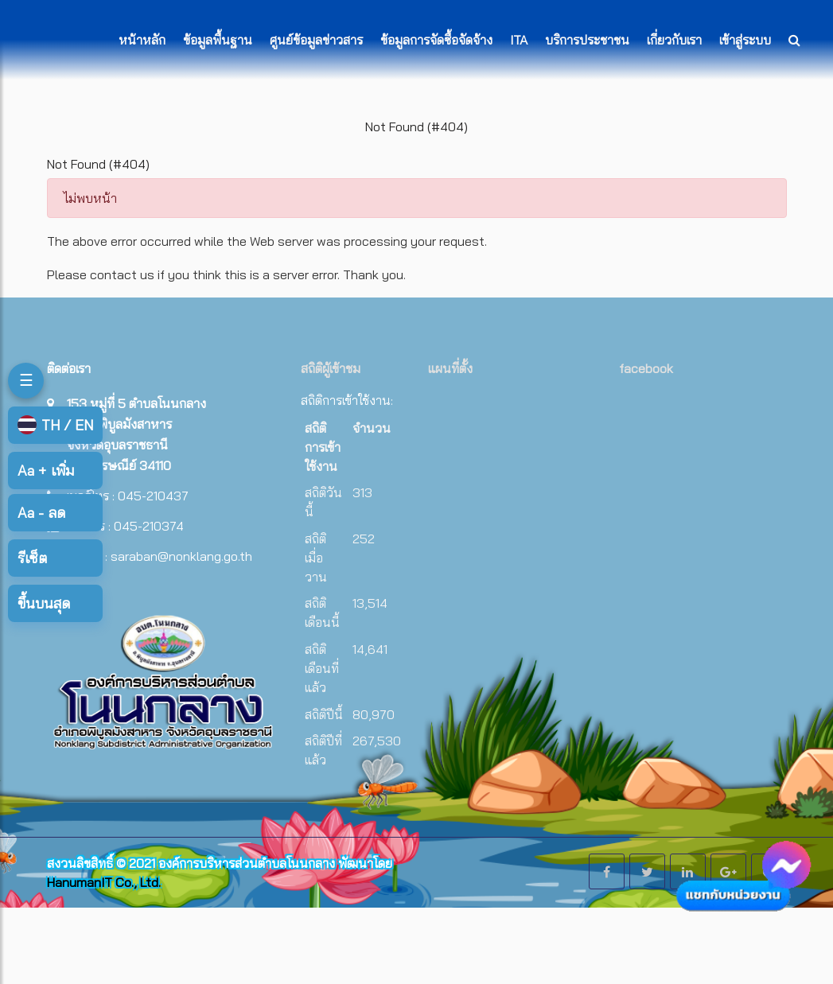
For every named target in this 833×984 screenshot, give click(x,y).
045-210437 (153, 496)
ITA (518, 40)
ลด (41, 512)
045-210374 (149, 526)
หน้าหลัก (142, 40)
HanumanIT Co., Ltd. (104, 882)
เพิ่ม (46, 470)
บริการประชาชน (587, 40)
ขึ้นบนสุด (44, 603)
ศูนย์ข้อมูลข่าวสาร (316, 40)
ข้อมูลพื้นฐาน (217, 40)
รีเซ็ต (32, 558)
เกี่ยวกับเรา (674, 40)
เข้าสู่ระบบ (745, 40)
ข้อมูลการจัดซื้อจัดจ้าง (436, 40)
